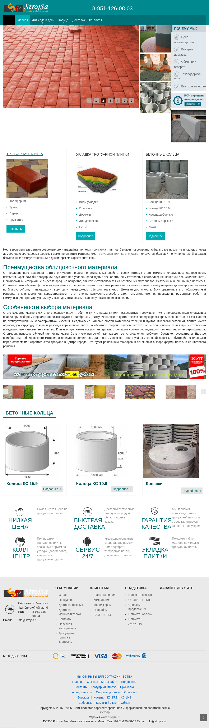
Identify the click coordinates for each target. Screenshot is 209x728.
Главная (22, 20)
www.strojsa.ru (110, 717)
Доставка (78, 20)
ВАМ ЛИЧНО (102, 615)
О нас (62, 594)
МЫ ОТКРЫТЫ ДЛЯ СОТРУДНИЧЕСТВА (104, 676)
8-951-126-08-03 (112, 8)
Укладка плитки (82, 692)
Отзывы (92, 681)
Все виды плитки (15, 230)
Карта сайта (109, 681)
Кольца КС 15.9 (159, 202)
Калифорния (18, 201)
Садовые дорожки (108, 692)
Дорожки (85, 214)
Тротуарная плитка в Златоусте (66, 637)
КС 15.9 (112, 697)
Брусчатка (16, 219)
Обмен (125, 702)
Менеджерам (102, 604)
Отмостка (85, 208)
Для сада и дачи (43, 20)
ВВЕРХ (203, 717)
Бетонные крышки (161, 221)
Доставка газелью (71, 604)
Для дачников (88, 221)
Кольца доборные (161, 214)
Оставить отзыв (139, 599)
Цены (83, 227)
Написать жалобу (140, 614)
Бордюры (83, 697)
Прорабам (100, 610)
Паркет (14, 213)
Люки (152, 227)
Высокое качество (190, 86)
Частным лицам (104, 594)
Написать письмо (140, 594)
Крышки (154, 483)
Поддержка (128, 681)
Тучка (13, 207)
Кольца (63, 20)
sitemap (104, 712)
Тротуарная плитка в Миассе (117, 253)
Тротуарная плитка (104, 687)
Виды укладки (88, 202)
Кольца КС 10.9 (159, 208)
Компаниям (101, 599)
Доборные (86, 702)
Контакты (95, 20)
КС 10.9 (126, 697)
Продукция (66, 599)
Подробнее (85, 236)
